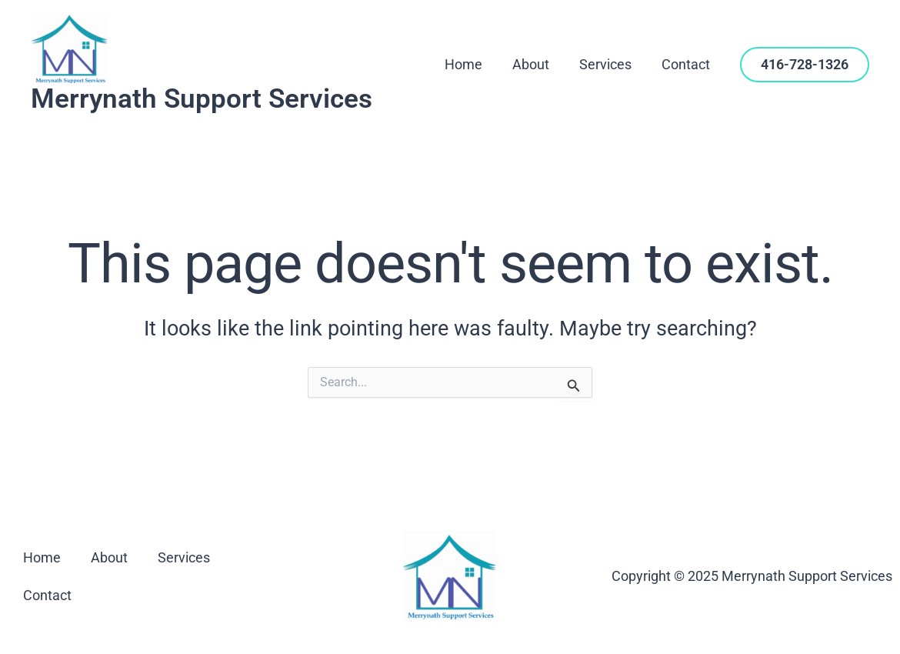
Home (471, 64)
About (536, 64)
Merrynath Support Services (201, 99)
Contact (686, 64)
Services (608, 64)
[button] (804, 64)
